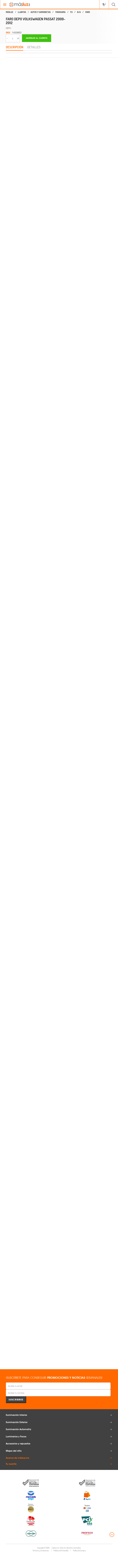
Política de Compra (79, 1556)
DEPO (8, 28)
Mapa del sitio (14, 1456)
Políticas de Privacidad (60, 1556)
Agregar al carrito (36, 38)
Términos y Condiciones (41, 1556)
